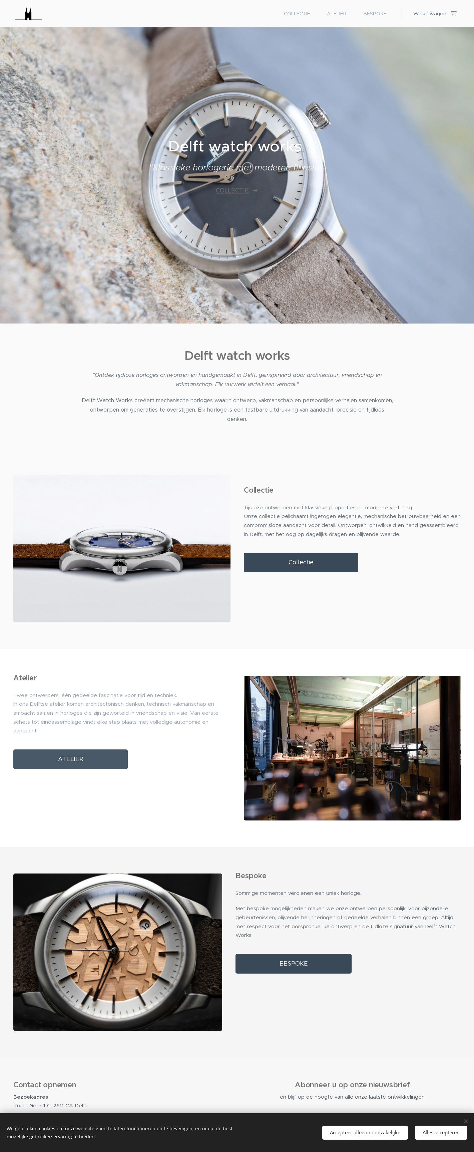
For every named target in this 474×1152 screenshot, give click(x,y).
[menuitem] (300, 13)
